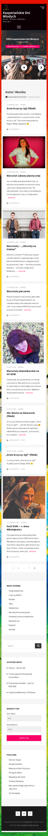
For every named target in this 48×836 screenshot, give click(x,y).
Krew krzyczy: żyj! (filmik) (21, 108)
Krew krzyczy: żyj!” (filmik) (22, 454)
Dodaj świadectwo (16, 591)
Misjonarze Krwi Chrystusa (19, 768)
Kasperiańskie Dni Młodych (16, 14)
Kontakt (12, 629)
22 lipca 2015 (11, 451)
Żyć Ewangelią (14, 793)
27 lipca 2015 (11, 367)
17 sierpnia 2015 (12, 105)
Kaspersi (12, 625)
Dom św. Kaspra (15, 760)
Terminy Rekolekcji (16, 781)
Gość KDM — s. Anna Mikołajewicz (18, 528)
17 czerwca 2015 (13, 522)
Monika (23, 105)
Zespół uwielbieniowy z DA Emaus (21, 692)
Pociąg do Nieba (15, 772)
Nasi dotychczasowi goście (19, 612)
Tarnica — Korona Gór (16, 668)
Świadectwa (13, 608)
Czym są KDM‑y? (15, 595)
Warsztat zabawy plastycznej (23, 175)
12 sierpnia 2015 (12, 242)
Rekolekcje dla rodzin (17, 777)
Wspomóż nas (14, 621)
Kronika (12, 599)
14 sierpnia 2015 (12, 172)
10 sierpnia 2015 (12, 287)
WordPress (13, 825)
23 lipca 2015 (11, 409)
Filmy (23, 440)
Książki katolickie (15, 764)
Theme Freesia (38, 822)
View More (11, 198)
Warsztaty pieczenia (18, 291)
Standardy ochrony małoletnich (21, 616)
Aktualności (14, 129)
